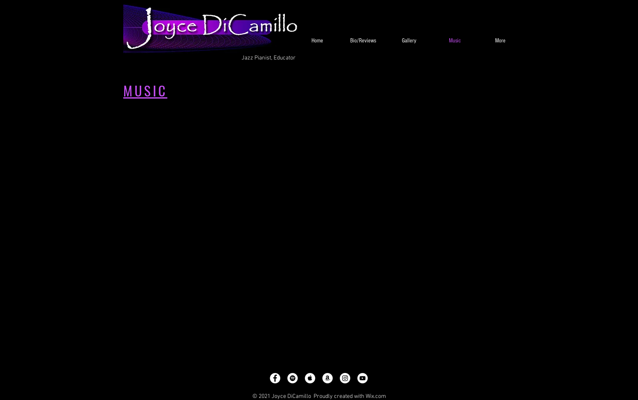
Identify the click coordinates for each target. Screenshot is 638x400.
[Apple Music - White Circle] (310, 378)
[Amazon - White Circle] (327, 378)
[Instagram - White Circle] (345, 378)
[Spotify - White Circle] (292, 378)
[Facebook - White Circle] (275, 378)
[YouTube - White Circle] (362, 378)
